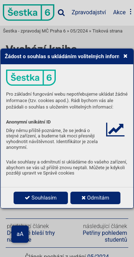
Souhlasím (40, 198)
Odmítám (95, 198)
